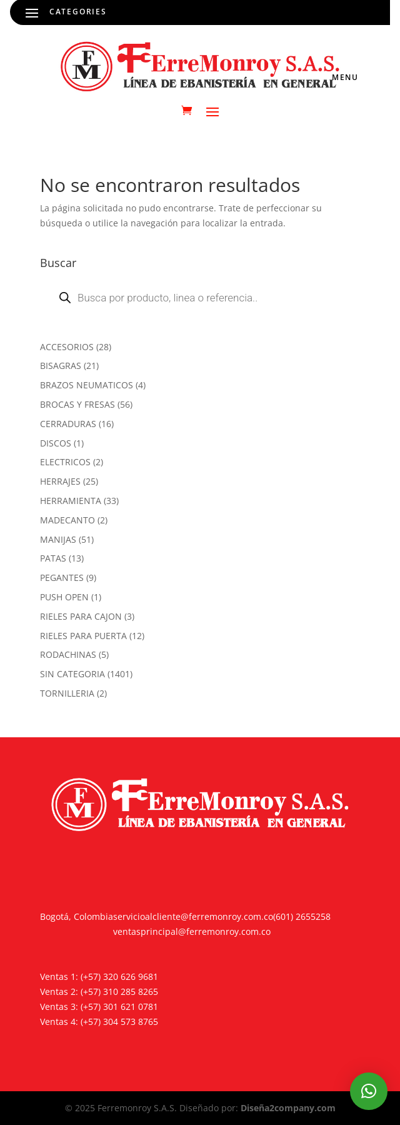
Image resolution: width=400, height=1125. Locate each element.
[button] (369, 1091)
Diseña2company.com (288, 1108)
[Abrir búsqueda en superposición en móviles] (200, 298)
